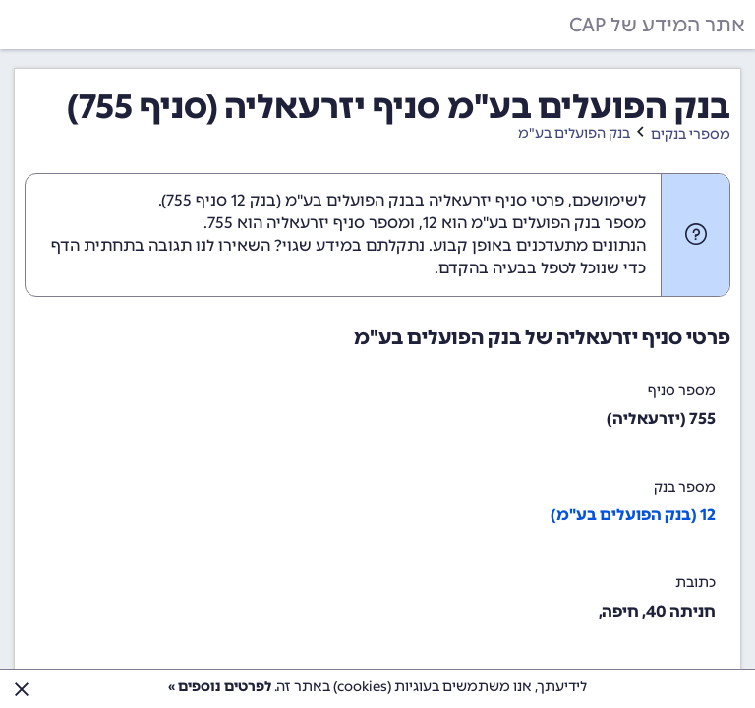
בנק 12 (253, 200)
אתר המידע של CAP (657, 24)
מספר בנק (685, 487)
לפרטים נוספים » (219, 686)
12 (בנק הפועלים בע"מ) (633, 514)
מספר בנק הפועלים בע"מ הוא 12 (534, 222)
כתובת (695, 582)
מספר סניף (682, 391)
